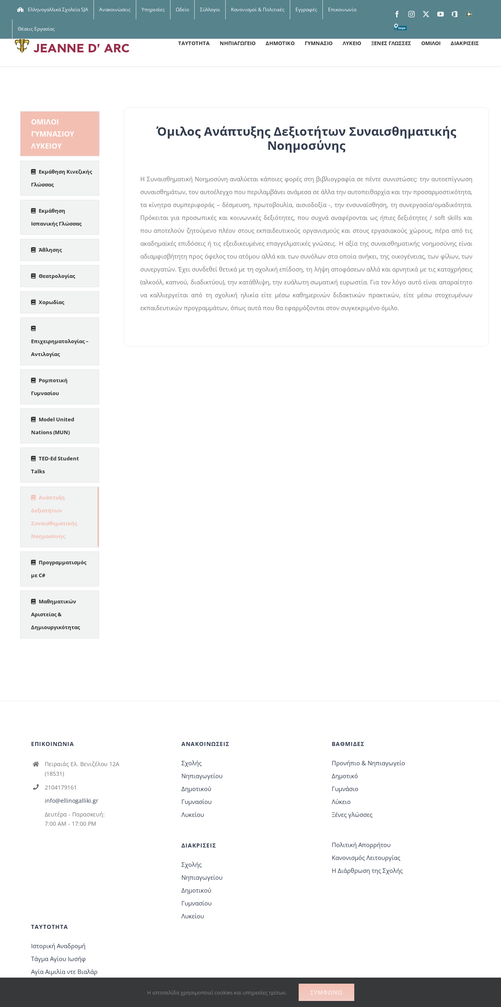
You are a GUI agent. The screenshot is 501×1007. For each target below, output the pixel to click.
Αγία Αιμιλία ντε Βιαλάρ (64, 972)
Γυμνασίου (196, 802)
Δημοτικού (196, 789)
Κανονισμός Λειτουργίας (366, 858)
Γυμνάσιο (345, 789)
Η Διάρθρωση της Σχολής (367, 870)
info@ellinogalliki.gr (71, 800)
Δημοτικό (345, 776)
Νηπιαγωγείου (201, 776)
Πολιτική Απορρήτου (361, 845)
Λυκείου (192, 814)
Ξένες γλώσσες (352, 814)
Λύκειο (341, 802)
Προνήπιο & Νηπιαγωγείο (368, 763)
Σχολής (191, 763)
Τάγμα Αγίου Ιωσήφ (58, 959)
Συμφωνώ (326, 992)
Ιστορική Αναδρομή (58, 946)
